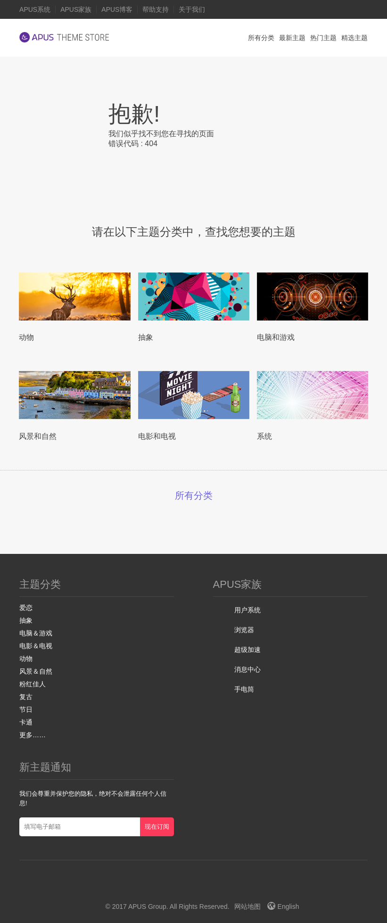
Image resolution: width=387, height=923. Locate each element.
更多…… (32, 735)
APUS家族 (75, 9)
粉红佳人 (32, 684)
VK (240, 889)
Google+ (180, 889)
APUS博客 (116, 9)
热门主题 (323, 37)
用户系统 (247, 610)
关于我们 (192, 9)
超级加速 (247, 649)
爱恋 (26, 607)
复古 (26, 696)
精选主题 (354, 37)
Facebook (163, 889)
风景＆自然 (35, 671)
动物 (26, 658)
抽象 (26, 620)
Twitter (147, 889)
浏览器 (244, 630)
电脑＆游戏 (35, 633)
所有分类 (261, 37)
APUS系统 (34, 9)
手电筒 (244, 689)
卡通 (26, 722)
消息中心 (247, 669)
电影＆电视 (35, 646)
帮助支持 (155, 9)
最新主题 (292, 37)
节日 (26, 709)
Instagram (219, 889)
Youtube (199, 889)
